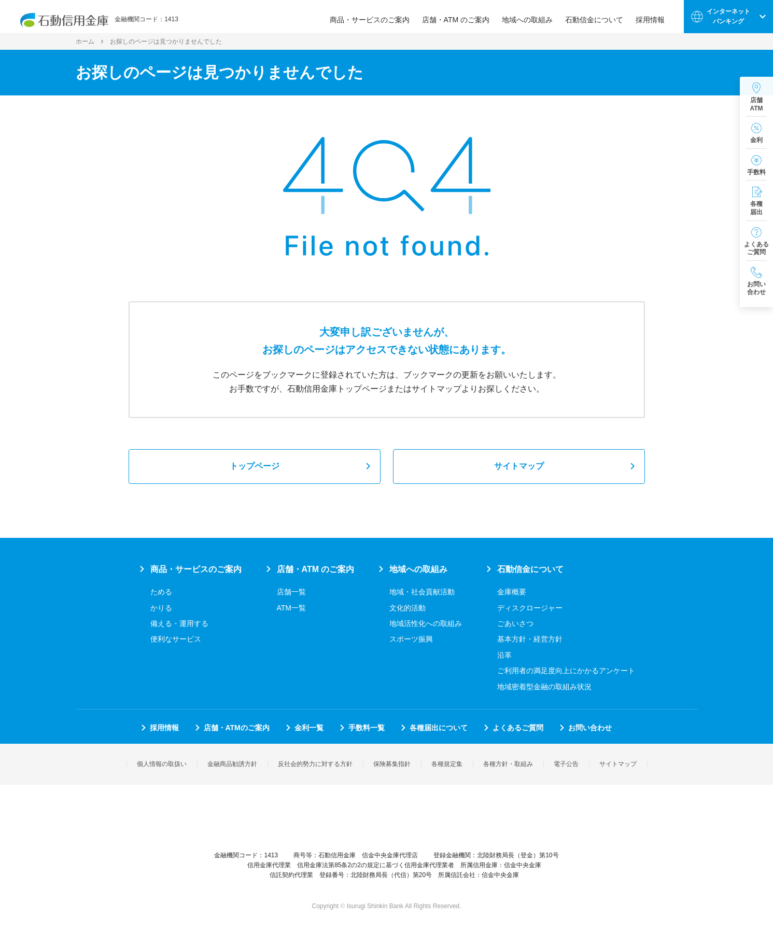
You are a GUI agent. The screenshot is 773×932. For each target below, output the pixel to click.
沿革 (504, 655)
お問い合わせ (590, 728)
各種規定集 (446, 764)
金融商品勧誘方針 (232, 764)
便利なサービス (175, 639)
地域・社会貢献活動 (422, 592)
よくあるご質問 (518, 728)
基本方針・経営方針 (530, 639)
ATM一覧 (291, 608)
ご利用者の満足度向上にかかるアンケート (566, 670)
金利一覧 (309, 728)
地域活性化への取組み (425, 623)
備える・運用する (179, 623)
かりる (161, 608)
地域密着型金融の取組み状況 (544, 687)
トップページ (254, 466)
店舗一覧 (291, 592)
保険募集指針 (392, 764)
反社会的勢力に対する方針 (315, 764)
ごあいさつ (515, 623)
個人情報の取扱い (162, 764)
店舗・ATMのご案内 (237, 728)
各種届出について (439, 728)
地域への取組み (532, 16)
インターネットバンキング (728, 16)
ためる (161, 592)
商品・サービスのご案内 (374, 16)
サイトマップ (519, 466)
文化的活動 (407, 608)
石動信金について (599, 16)
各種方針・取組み (508, 764)
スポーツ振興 (411, 639)
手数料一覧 (366, 728)
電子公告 (566, 764)
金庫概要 (511, 592)
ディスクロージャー (530, 608)
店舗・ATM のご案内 (460, 16)
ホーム (85, 41)
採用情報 (654, 16)
